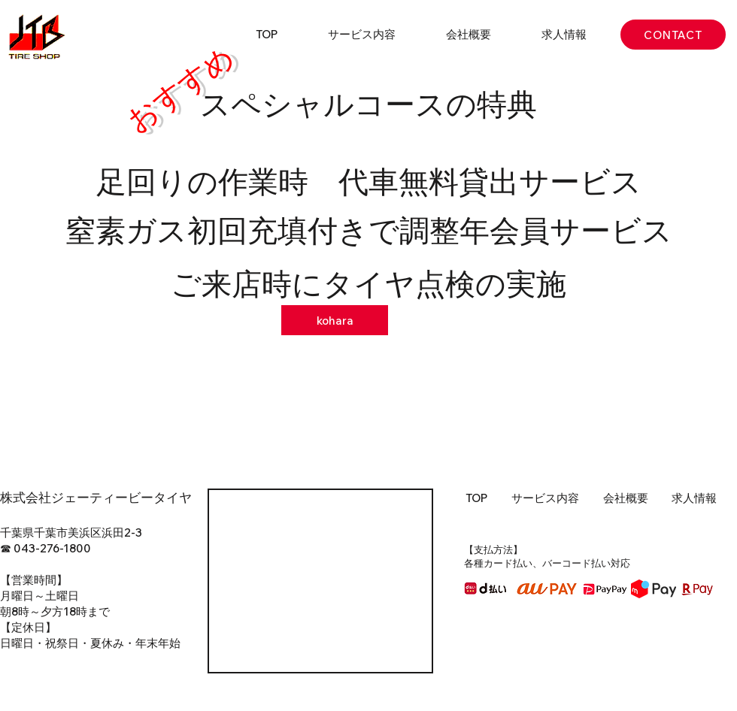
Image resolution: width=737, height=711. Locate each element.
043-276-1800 (52, 548)
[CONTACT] (673, 35)
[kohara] (334, 320)
